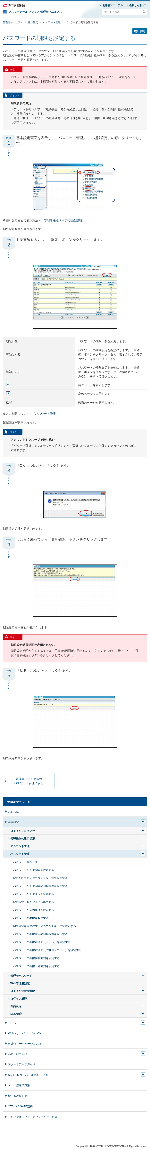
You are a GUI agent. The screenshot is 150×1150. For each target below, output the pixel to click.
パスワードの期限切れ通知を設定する (36, 958)
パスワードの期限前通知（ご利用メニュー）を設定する (47, 950)
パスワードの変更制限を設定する (33, 869)
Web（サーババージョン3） (25, 1043)
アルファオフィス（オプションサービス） (34, 1117)
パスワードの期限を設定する (81, 22)
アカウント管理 (19, 846)
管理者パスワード (21, 975)
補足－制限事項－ (19, 1054)
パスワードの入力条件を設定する (33, 910)
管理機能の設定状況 (22, 838)
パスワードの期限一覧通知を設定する (36, 966)
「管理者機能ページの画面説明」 (63, 220)
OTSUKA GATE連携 (20, 1106)
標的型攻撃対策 (17, 1095)
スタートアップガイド (21, 1064)
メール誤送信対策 (19, 1085)
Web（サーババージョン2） (25, 1033)
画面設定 (15, 1006)
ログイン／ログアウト (24, 831)
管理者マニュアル (13, 22)
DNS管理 (16, 1013)
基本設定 (33, 22)
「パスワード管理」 (45, 413)
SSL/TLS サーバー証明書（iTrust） (29, 1074)
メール (12, 1022)
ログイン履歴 (18, 998)
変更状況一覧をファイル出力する (33, 902)
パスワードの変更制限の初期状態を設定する (40, 885)
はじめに (13, 811)
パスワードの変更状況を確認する (33, 894)
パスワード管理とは (25, 861)
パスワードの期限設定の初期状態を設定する (40, 934)
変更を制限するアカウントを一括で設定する (40, 877)
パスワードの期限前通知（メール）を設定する (42, 942)
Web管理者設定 (20, 983)
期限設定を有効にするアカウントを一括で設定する (44, 926)
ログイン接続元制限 (22, 991)
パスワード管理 (52, 22)
